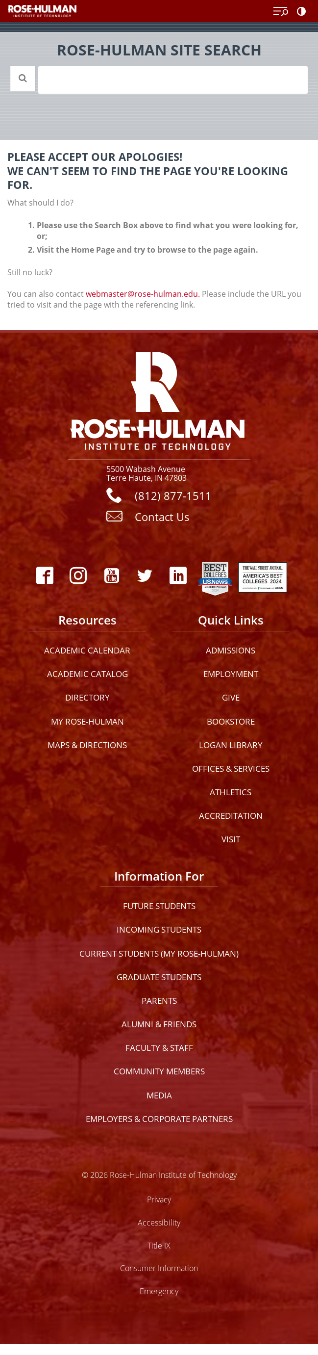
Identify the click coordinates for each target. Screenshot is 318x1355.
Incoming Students (159, 929)
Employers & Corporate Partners (159, 1118)
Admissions (230, 650)
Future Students (159, 906)
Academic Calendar (87, 650)
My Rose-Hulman (87, 721)
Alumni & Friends (159, 1024)
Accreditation (231, 815)
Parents (159, 1000)
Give (231, 697)
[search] (160, 80)
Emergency (159, 1291)
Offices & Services (230, 768)
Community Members (159, 1071)
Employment (230, 673)
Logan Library (231, 745)
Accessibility (159, 1222)
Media (159, 1095)
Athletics (230, 792)
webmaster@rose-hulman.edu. (143, 293)
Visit (230, 839)
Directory (87, 697)
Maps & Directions (87, 745)
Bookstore (231, 721)
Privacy (159, 1199)
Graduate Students (159, 977)
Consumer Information (159, 1268)
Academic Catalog (87, 673)
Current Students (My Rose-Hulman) (159, 953)
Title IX (159, 1245)
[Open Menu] (280, 12)
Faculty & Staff (159, 1047)
